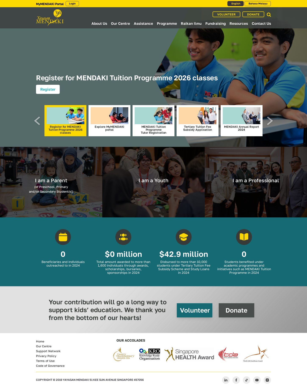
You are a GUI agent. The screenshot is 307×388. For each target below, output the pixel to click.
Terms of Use (45, 361)
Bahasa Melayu (257, 3)
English (235, 3)
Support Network (48, 351)
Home (40, 341)
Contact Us (261, 23)
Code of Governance (50, 365)
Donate (236, 310)
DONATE (253, 14)
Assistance (143, 23)
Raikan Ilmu (191, 23)
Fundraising (215, 23)
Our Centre (120, 23)
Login (72, 3)
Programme (167, 23)
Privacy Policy (46, 356)
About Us (99, 23)
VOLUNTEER (226, 14)
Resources (239, 23)
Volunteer (195, 310)
